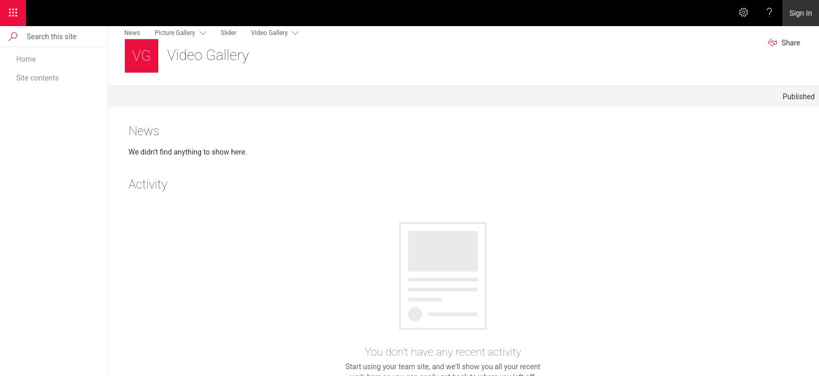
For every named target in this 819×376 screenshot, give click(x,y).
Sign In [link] (800, 13)
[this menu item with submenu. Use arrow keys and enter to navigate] (200, 33)
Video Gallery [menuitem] (269, 33)
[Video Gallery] (141, 56)
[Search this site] (67, 36)
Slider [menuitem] (229, 33)
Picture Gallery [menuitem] (175, 33)
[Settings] (743, 13)
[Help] (769, 13)
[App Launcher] (13, 13)
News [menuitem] (132, 33)
